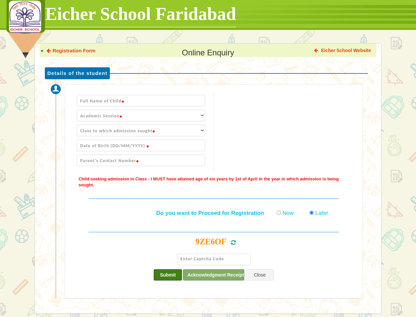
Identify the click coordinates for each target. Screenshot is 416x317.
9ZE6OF (211, 241)
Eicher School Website (342, 50)
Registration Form (70, 50)
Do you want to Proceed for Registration (210, 213)
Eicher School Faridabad (140, 14)
